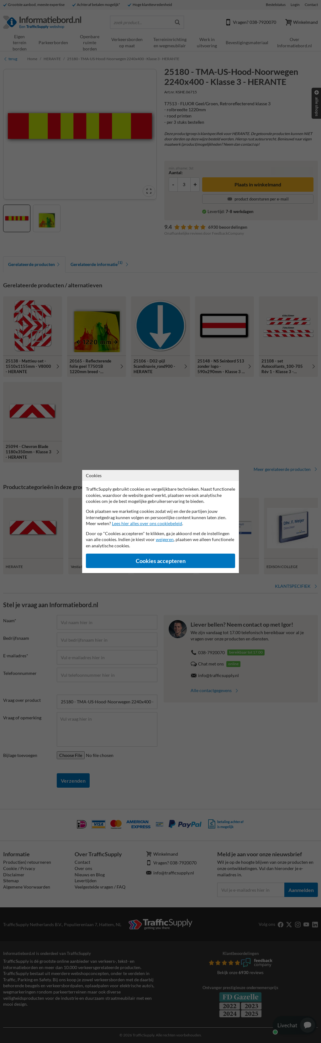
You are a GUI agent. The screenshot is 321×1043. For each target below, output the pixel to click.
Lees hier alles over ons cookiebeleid (147, 523)
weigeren (165, 539)
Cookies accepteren (161, 561)
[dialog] (160, 521)
